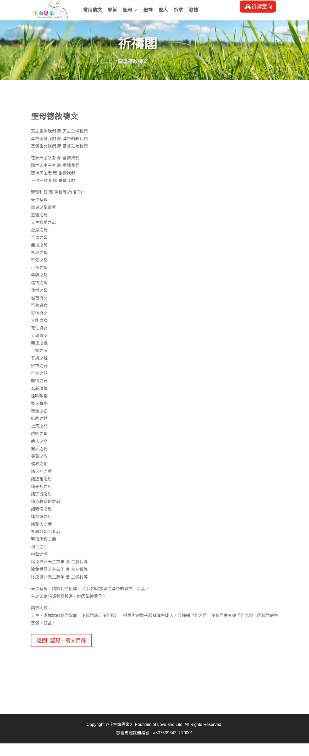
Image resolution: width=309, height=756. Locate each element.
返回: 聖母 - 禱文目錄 (61, 640)
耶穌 (112, 10)
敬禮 (193, 10)
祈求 (178, 10)
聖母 (127, 10)
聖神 (148, 10)
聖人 (163, 10)
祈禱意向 (261, 6)
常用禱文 (92, 10)
